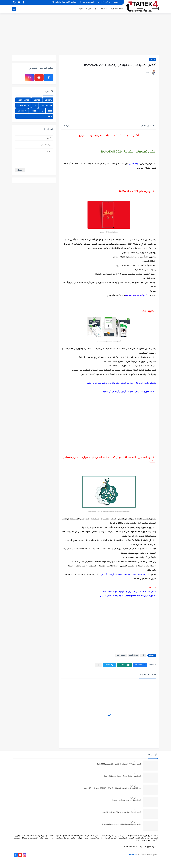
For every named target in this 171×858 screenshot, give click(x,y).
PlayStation (47, 105)
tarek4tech (133, 854)
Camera (48, 100)
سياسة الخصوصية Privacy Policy (64, 2)
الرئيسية (117, 2)
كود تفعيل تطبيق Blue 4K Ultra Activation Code (122, 776)
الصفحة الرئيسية (116, 9)
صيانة (80, 9)
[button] (140, 665)
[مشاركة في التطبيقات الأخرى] (98, 665)
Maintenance (23, 100)
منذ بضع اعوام (134, 786)
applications (133, 655)
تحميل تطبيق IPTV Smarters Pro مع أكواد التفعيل (121, 812)
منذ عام (136, 762)
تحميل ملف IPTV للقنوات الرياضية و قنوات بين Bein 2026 (119, 764)
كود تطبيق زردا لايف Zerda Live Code (126, 800)
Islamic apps (121, 655)
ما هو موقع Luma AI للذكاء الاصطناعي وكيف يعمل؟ (121, 824)
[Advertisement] (85, 34)
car (41, 111)
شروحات (88, 9)
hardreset (22, 111)
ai (35, 105)
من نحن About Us (104, 2)
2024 (153, 59)
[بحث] (14, 9)
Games (37, 100)
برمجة (49, 116)
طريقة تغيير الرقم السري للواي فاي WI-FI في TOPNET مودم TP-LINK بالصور (112, 788)
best (50, 111)
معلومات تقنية (100, 9)
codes (33, 111)
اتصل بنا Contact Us (87, 2)
